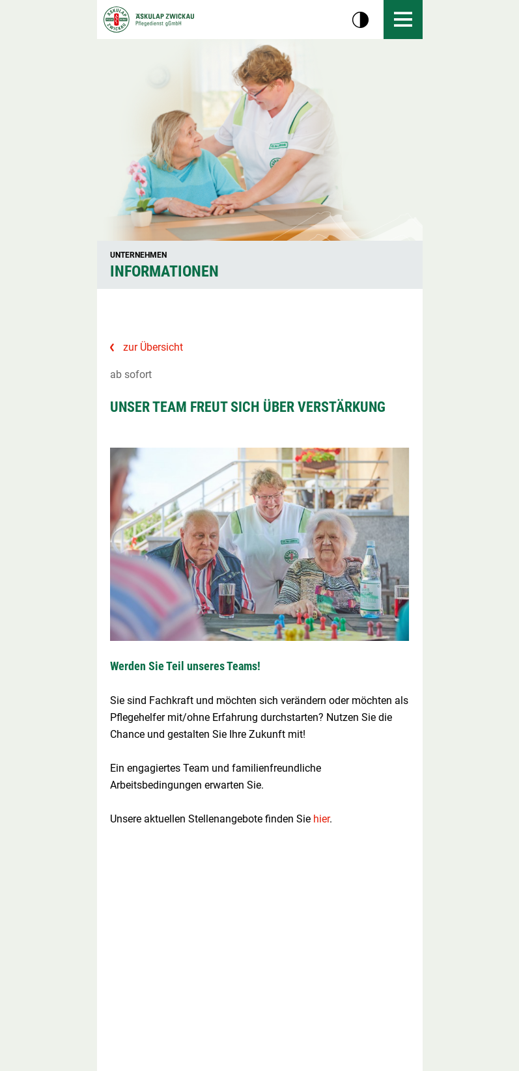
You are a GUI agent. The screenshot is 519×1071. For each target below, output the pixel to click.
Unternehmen (138, 255)
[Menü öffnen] (403, 19)
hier (321, 819)
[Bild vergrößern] (260, 544)
